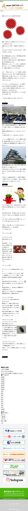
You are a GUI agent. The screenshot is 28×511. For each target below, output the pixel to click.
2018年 (2, 411)
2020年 (2, 389)
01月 (2, 407)
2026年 (2, 377)
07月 (2, 397)
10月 (2, 391)
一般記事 (3, 416)
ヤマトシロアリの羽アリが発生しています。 (12, 373)
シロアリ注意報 (5, 369)
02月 (2, 405)
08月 (2, 395)
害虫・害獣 (3, 420)
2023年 (2, 383)
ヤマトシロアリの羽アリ (7, 371)
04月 (2, 401)
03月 (2, 403)
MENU (1, 1)
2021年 (2, 387)
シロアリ (3, 418)
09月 (2, 393)
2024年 (2, 381)
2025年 (2, 379)
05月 (2, 399)
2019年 (2, 409)
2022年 (2, 385)
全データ (3, 414)
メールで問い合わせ (14, 504)
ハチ (2, 422)
